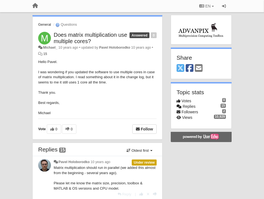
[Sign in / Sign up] (224, 6)
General (44, 24)
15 (45, 54)
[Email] (199, 68)
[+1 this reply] (141, 194)
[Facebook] (189, 68)
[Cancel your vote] (148, 194)
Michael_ (50, 47)
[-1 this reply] (155, 194)
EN (206, 6)
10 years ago (100, 162)
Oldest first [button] (139, 150)
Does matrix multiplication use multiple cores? (90, 38)
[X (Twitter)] (180, 68)
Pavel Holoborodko (114, 47)
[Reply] (124, 194)
